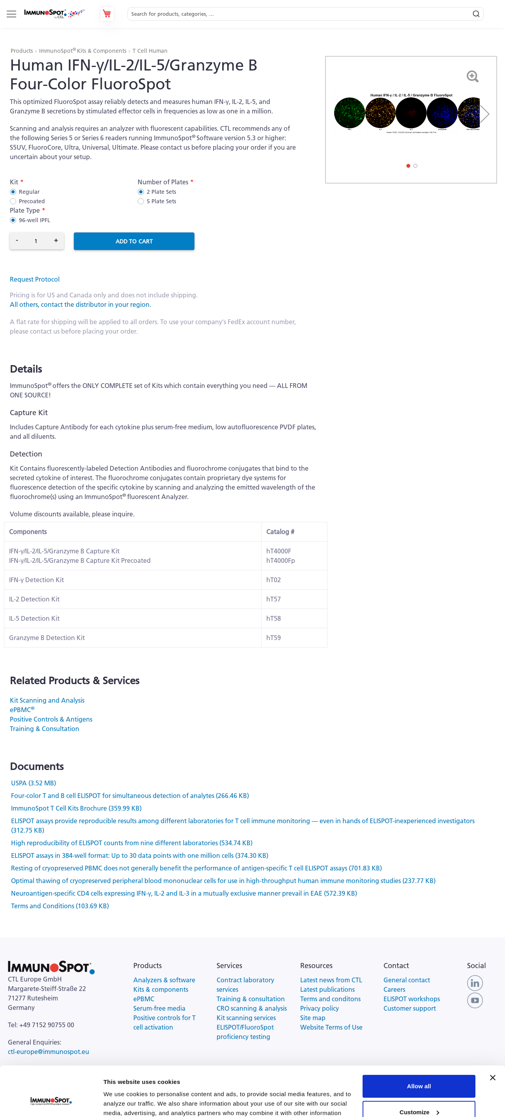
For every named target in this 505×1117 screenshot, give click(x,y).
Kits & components (160, 989)
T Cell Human (150, 50)
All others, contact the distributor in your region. (80, 304)
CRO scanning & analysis (252, 1008)
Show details (121, 1101)
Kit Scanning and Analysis (47, 700)
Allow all (419, 1043)
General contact (406, 980)
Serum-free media (159, 1008)
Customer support (409, 1008)
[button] (485, 114)
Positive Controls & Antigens (51, 719)
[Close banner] (493, 1035)
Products (22, 50)
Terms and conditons (330, 999)
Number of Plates (163, 182)
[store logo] (54, 14)
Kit (14, 182)
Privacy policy (319, 1008)
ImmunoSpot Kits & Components (83, 50)
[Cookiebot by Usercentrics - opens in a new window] (51, 1102)
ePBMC (22, 710)
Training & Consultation (44, 729)
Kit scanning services (246, 1018)
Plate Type (25, 210)
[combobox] (305, 13)
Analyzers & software (164, 980)
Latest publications (327, 989)
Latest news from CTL (331, 980)
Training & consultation (251, 999)
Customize (419, 1069)
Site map (312, 1018)
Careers (394, 989)
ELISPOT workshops (411, 999)
